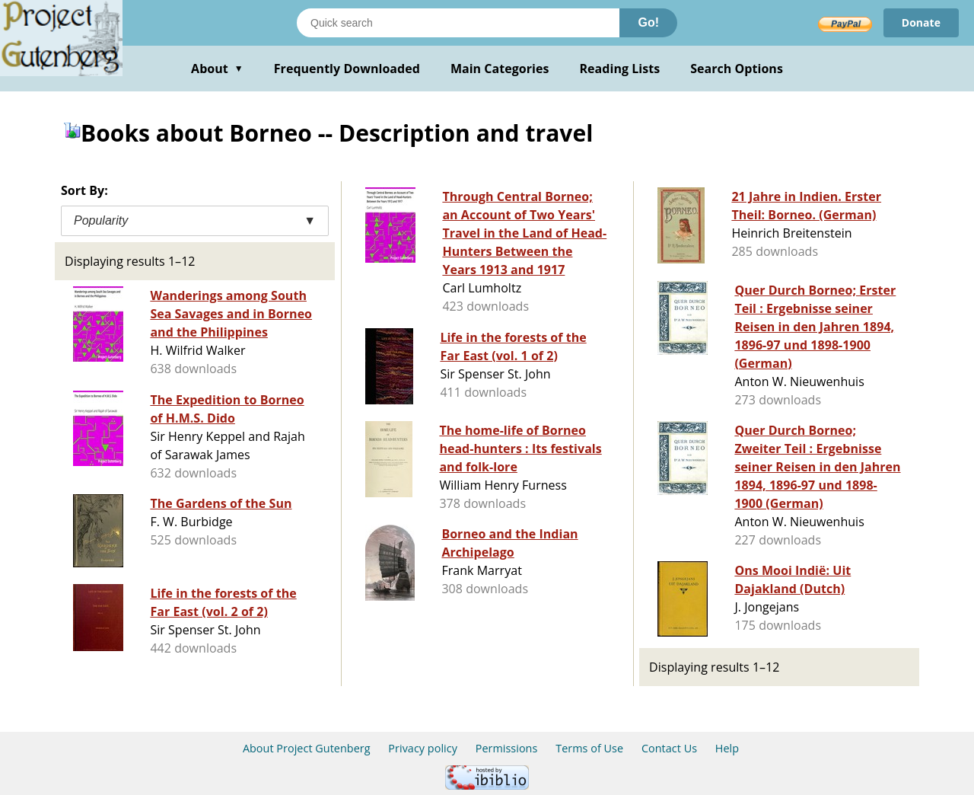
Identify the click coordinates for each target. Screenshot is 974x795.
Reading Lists (620, 68)
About (217, 68)
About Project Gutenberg (307, 748)
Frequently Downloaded (347, 68)
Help (727, 748)
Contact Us (669, 748)
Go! (648, 22)
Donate (921, 22)
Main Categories (499, 68)
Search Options (736, 68)
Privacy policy (422, 748)
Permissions (507, 748)
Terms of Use (589, 748)
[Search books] (458, 22)
